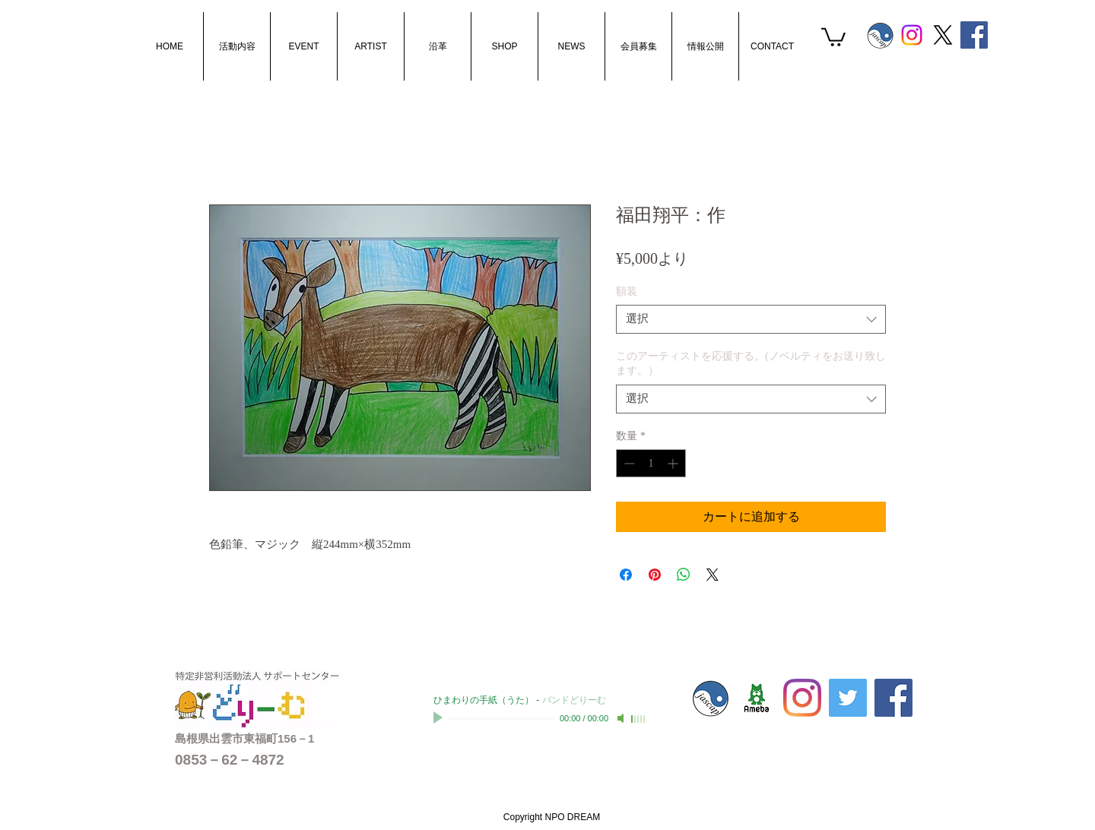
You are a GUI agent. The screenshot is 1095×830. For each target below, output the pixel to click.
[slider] (638, 719)
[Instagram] (911, 35)
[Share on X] (712, 574)
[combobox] (751, 319)
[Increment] (674, 463)
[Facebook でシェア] (626, 574)
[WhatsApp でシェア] (683, 574)
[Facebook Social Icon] (974, 35)
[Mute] (622, 718)
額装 (626, 291)
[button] (833, 36)
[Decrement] (627, 463)
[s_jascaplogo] (880, 35)
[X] (943, 35)
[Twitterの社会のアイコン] (848, 698)
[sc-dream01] (757, 698)
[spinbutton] (651, 463)
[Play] (439, 718)
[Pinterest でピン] (655, 574)
